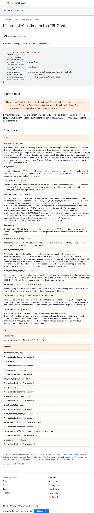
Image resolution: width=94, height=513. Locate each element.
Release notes (53, 485)
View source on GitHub (15, 36)
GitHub (5, 485)
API (15, 20)
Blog (4, 481)
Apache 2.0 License (36, 457)
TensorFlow (7, 20)
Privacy (13, 506)
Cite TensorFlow (54, 497)
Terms (5, 506)
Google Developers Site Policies (69, 457)
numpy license (69, 459)
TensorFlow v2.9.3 (13, 10)
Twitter (6, 489)
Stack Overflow (54, 489)
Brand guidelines (54, 493)
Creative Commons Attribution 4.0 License (69, 455)
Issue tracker (53, 481)
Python (38, 20)
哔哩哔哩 (6, 493)
